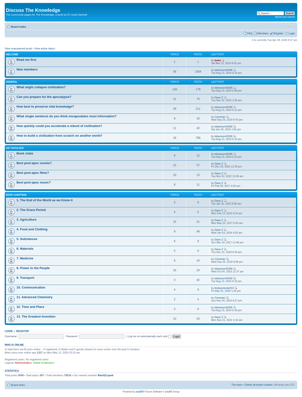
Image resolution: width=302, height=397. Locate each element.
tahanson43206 (223, 70)
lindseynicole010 (224, 288)
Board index (18, 26)
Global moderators (43, 362)
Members (263, 33)
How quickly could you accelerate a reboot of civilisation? (59, 126)
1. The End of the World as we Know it (45, 200)
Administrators (23, 362)
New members (27, 69)
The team (236, 384)
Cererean (219, 116)
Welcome (12, 54)
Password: (72, 336)
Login (292, 33)
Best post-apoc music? (34, 182)
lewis (217, 60)
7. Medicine (25, 258)
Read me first (26, 59)
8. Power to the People (33, 268)
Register (278, 33)
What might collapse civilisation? (41, 87)
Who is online (14, 344)
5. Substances (27, 239)
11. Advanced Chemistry (35, 297)
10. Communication (31, 287)
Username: (11, 336)
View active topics (44, 48)
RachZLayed (105, 375)
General (11, 82)
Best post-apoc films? (33, 173)
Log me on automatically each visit (149, 336)
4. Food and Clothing (32, 229)
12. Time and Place (30, 307)
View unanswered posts (18, 48)
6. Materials (25, 248)
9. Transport (25, 277)
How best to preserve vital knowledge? (45, 106)
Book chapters (16, 195)
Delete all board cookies (258, 384)
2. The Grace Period (31, 210)
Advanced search (285, 16)
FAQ (249, 33)
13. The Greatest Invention (36, 316)
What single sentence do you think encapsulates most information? (67, 116)
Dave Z (218, 97)
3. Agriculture (27, 219)
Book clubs (25, 153)
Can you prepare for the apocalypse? (44, 97)
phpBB (139, 391)
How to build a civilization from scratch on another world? (59, 135)
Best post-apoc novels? (34, 163)
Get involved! (15, 148)
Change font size (291, 26)
